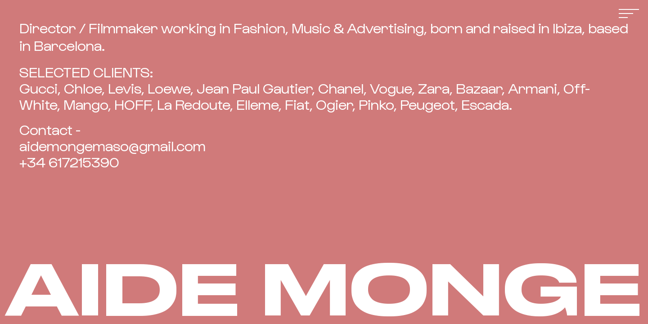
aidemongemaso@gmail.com (112, 145)
